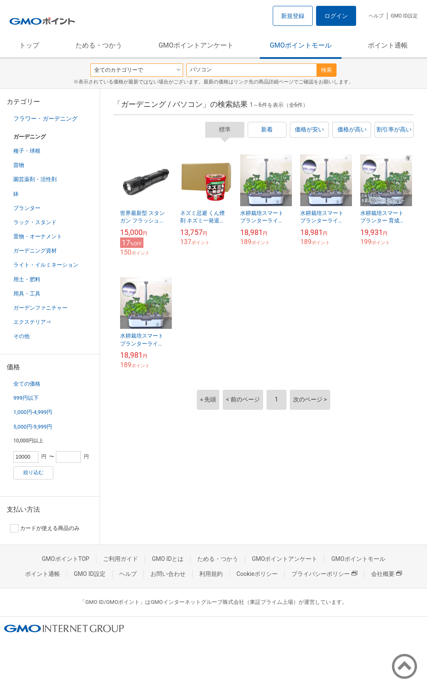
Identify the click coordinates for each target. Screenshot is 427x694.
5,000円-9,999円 (32, 427)
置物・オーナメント (37, 236)
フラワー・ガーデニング (45, 118)
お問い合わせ (168, 573)
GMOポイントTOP (65, 558)
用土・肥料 (26, 279)
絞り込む (33, 472)
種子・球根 (26, 151)
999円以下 (26, 398)
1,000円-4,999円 (32, 412)
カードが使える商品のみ (45, 528)
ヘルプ (376, 16)
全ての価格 (26, 384)
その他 (21, 336)
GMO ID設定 (404, 16)
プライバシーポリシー (324, 573)
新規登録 (292, 16)
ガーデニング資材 (35, 250)
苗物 (18, 165)
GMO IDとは (167, 558)
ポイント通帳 (388, 45)
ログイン (336, 16)
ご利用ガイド (120, 558)
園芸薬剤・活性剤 (35, 179)
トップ (29, 45)
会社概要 (386, 573)
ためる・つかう (98, 45)
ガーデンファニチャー (40, 308)
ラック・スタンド (35, 222)
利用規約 (211, 573)
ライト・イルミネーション (45, 265)
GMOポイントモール (301, 45)
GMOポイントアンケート (196, 45)
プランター (26, 208)
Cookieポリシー (257, 573)
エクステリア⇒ (32, 322)
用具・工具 (26, 293)
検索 (326, 70)
